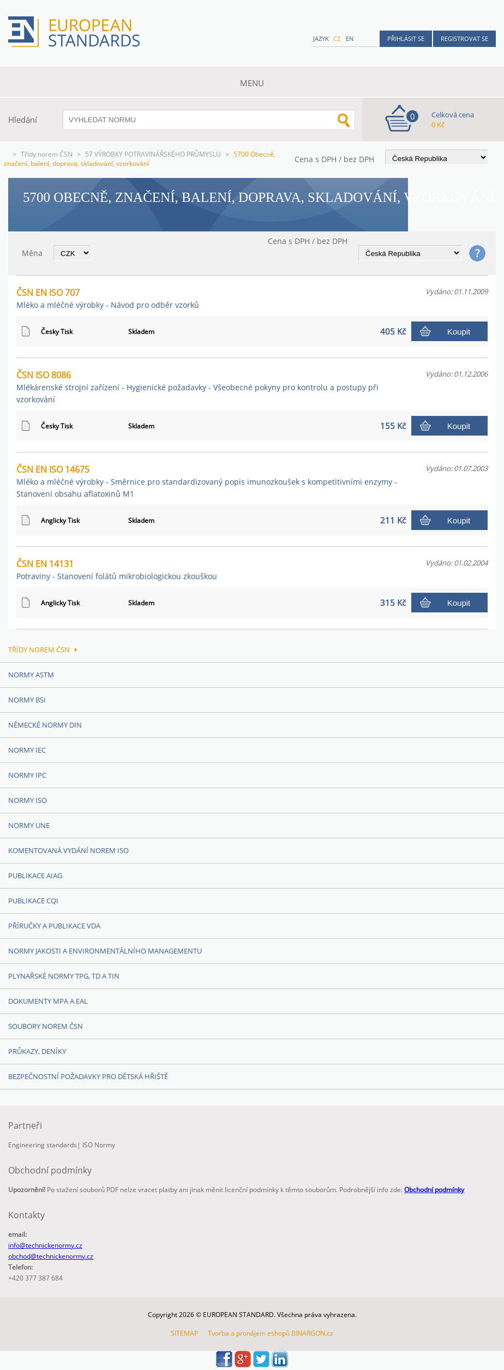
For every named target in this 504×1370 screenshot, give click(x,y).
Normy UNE (29, 825)
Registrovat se (464, 38)
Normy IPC (27, 775)
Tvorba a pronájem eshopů (249, 1333)
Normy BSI (27, 700)
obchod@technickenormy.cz (50, 1256)
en (349, 38)
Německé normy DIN (45, 725)
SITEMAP (184, 1333)
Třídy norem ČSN (47, 154)
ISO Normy (98, 1144)
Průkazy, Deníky (37, 1051)
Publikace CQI (33, 901)
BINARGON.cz (312, 1333)
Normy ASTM (31, 675)
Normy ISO (27, 800)
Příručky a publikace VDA (54, 926)
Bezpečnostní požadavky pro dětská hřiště (88, 1076)
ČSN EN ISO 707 (107, 298)
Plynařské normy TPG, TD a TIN (63, 976)
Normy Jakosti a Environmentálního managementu (105, 951)
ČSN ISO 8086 (197, 386)
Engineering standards (42, 1144)
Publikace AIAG (35, 875)
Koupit (459, 331)
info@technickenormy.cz (45, 1245)
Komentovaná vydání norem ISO (68, 850)
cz (336, 38)
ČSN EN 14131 (116, 569)
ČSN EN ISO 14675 (206, 481)
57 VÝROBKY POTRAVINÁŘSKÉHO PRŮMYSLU (153, 154)
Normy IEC (27, 750)
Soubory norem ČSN (45, 1026)
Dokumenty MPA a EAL (48, 1001)
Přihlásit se (405, 38)
